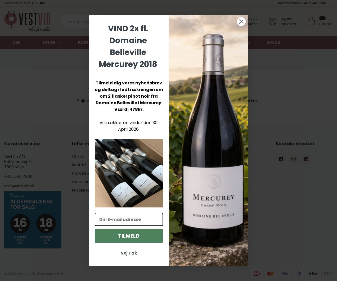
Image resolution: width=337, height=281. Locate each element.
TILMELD (129, 235)
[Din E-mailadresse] (129, 219)
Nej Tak (128, 253)
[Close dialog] (241, 21)
